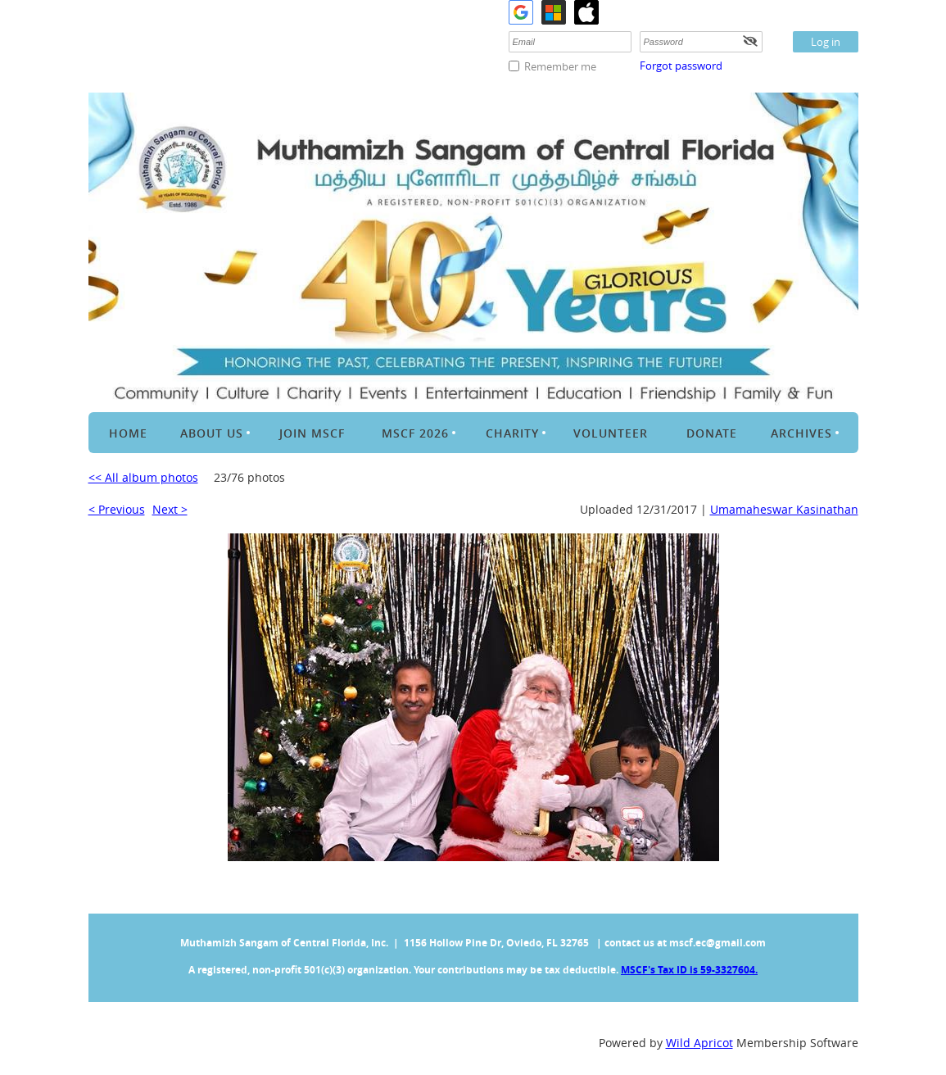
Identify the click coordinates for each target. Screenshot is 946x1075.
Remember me (560, 66)
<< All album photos (143, 477)
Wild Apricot (699, 1042)
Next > (170, 509)
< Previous (116, 509)
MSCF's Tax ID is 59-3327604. (689, 970)
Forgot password (681, 65)
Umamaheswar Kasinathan (784, 509)
